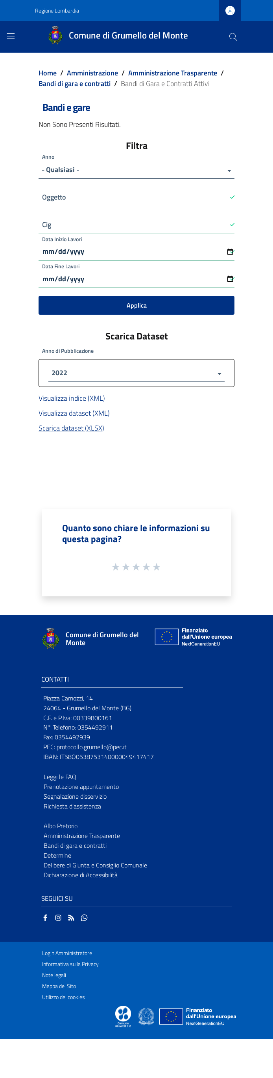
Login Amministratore (67, 954)
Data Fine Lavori (60, 266)
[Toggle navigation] (10, 36)
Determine (57, 856)
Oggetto (54, 197)
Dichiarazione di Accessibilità (81, 876)
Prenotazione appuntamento (81, 787)
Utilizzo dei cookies (63, 998)
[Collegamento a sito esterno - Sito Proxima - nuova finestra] (123, 1017)
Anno (48, 156)
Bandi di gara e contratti (75, 83)
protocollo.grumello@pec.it (92, 748)
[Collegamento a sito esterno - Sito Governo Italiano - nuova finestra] (146, 1017)
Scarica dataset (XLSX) (71, 429)
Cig (46, 224)
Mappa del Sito (59, 987)
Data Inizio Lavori (62, 239)
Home (48, 73)
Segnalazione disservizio (75, 797)
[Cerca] (233, 37)
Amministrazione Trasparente (172, 73)
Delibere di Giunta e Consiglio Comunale (95, 866)
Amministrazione (92, 73)
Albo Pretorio (60, 827)
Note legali (54, 976)
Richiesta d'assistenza (72, 807)
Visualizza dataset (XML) (74, 414)
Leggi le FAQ (60, 778)
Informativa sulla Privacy (70, 965)
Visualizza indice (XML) (72, 399)
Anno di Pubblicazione (68, 352)
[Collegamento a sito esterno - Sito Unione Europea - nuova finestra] (192, 640)
